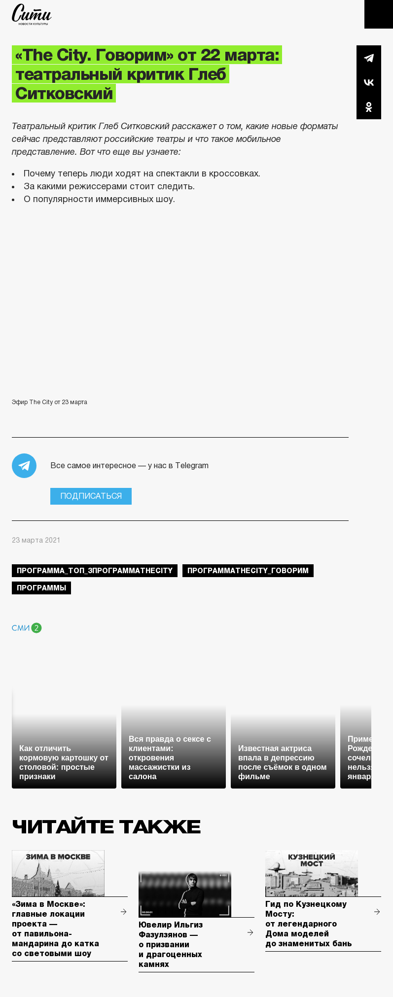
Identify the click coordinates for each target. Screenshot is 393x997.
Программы (41, 588)
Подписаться (91, 496)
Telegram (369, 57)
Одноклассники (369, 107)
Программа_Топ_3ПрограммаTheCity (95, 571)
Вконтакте (369, 82)
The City (32, 14)
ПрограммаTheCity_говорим (248, 571)
